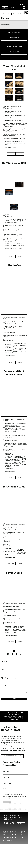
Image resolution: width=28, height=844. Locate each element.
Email (14, 670)
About (5, 815)
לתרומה (5, 7)
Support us (21, 823)
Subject (14, 678)
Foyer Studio (14, 56)
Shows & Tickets (14, 815)
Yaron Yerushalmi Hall (14, 32)
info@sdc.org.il (14, 719)
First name (15, 772)
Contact (20, 817)
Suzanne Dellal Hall (14, 37)
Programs (13, 817)
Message (14, 688)
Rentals (5, 817)
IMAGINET (10, 840)
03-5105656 (13, 716)
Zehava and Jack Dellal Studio (14, 46)
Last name (15, 778)
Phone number (15, 784)
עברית (18, 7)
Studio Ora (14, 42)
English (12, 7)
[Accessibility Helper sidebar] (26, 12)
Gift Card (10, 819)
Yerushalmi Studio (14, 51)
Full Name (14, 662)
